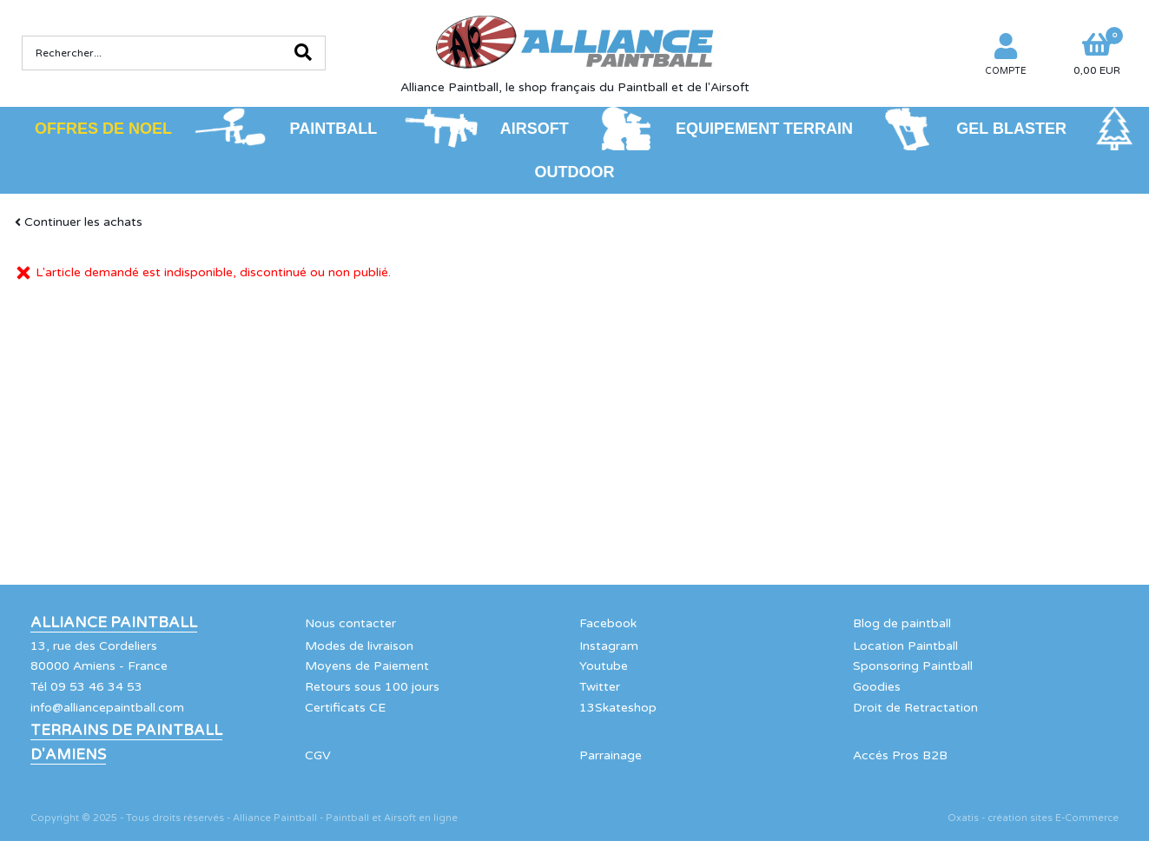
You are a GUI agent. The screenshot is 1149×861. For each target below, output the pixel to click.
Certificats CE (345, 707)
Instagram (608, 646)
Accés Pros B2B (900, 755)
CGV (318, 755)
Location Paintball (905, 646)
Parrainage (610, 755)
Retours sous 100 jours (372, 686)
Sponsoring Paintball (913, 666)
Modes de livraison (359, 646)
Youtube (603, 666)
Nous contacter (350, 623)
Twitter (599, 686)
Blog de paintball (902, 623)
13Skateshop (618, 707)
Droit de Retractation (915, 707)
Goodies (877, 686)
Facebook (608, 623)
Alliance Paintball (113, 623)
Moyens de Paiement (367, 666)
